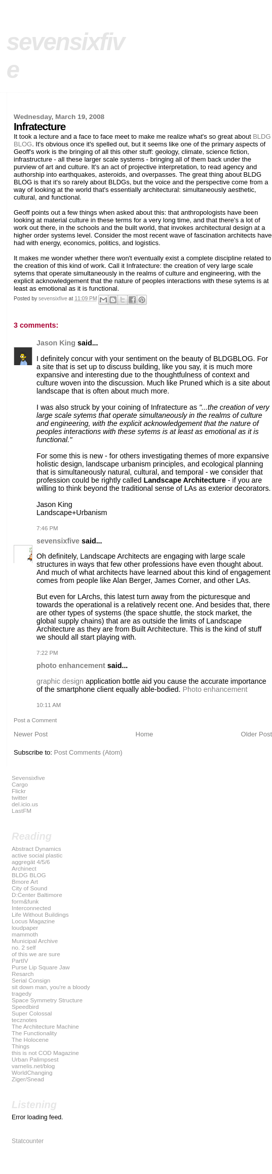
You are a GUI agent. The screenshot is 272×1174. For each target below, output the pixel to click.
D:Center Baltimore (37, 894)
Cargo (20, 784)
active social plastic (37, 855)
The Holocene (30, 1039)
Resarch (23, 973)
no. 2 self (24, 947)
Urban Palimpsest (35, 1059)
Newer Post (31, 734)
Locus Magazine (33, 921)
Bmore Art (25, 881)
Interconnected (31, 908)
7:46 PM (47, 528)
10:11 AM (48, 705)
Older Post (256, 734)
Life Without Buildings (40, 914)
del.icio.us (25, 804)
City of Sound (29, 888)
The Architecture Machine (45, 1026)
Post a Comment (35, 720)
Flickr (19, 791)
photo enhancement (70, 665)
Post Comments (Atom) (88, 752)
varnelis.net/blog (33, 1066)
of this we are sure (36, 954)
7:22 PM (47, 653)
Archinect (24, 868)
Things (20, 1046)
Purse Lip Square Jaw (41, 967)
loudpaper (25, 927)
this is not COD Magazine (45, 1052)
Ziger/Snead (28, 1079)
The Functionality (34, 1033)
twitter (19, 797)
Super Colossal (32, 1013)
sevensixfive (58, 541)
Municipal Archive (35, 940)
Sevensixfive (28, 777)
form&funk (25, 901)
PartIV (20, 960)
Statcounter (28, 1141)
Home (144, 734)
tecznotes (24, 1019)
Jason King (55, 343)
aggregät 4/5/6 (31, 861)
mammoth (25, 934)
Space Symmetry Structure (47, 1000)
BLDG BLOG (29, 875)
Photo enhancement (215, 689)
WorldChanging (32, 1072)
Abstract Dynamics (36, 848)
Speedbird (25, 1006)
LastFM (21, 810)
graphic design (60, 681)
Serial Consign (31, 980)
